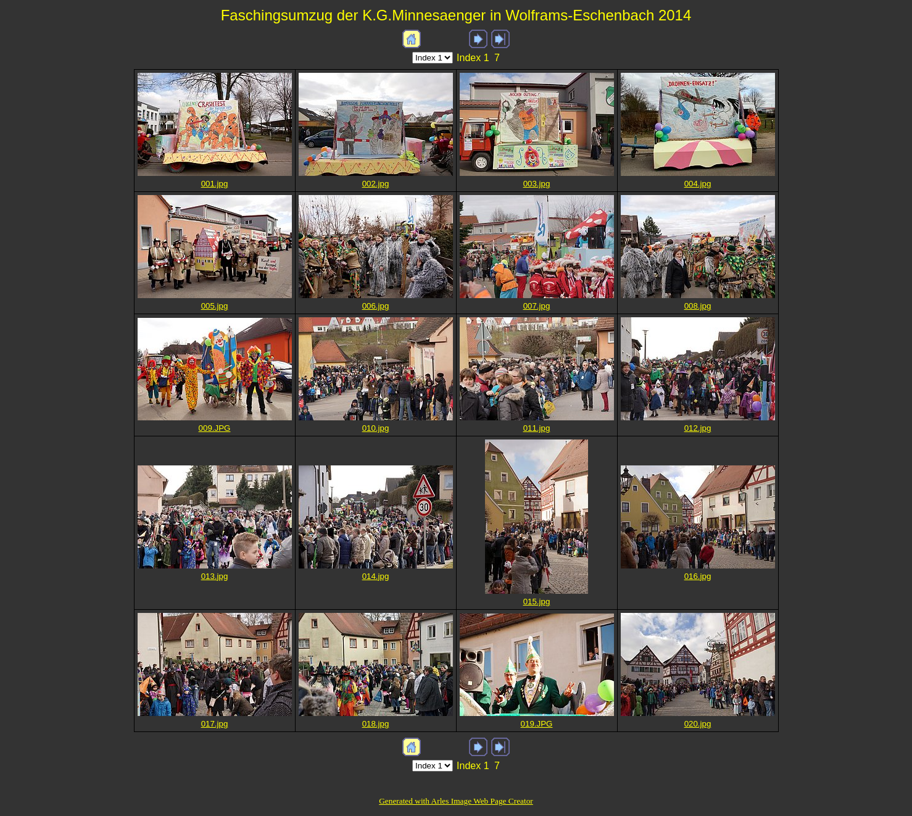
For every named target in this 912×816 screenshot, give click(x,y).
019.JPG (537, 723)
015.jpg (536, 601)
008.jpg (697, 305)
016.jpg (697, 576)
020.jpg (697, 723)
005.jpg (214, 305)
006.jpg (375, 305)
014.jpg (375, 576)
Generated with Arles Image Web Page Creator (456, 801)
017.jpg (214, 723)
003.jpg (536, 183)
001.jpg (214, 183)
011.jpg (536, 428)
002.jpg (375, 183)
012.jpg (697, 428)
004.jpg (697, 183)
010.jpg (375, 428)
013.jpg (214, 576)
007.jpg (536, 305)
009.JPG (215, 428)
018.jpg (375, 723)
